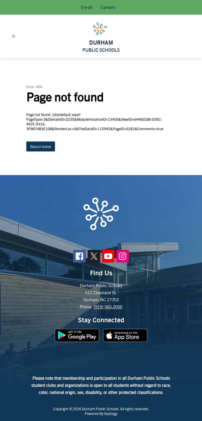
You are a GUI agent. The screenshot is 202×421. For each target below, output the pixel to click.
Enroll (86, 7)
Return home (40, 146)
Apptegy (110, 413)
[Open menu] (14, 36)
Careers (108, 7)
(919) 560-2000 (108, 306)
